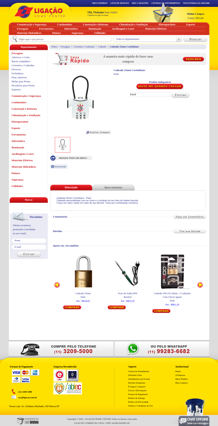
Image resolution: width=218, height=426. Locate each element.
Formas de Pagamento (138, 394)
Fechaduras (18, 73)
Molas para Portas (21, 81)
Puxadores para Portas (23, 85)
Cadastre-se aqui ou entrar (98, 15)
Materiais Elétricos (22, 160)
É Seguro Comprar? (137, 386)
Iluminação (18, 147)
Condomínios (19, 102)
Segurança (18, 179)
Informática (18, 140)
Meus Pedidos (99, 3)
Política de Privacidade (138, 402)
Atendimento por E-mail (139, 379)
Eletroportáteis (20, 121)
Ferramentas (19, 134)
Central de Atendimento (138, 371)
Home (54, 46)
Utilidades (17, 186)
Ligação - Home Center (39, 12)
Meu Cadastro (140, 3)
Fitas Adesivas (19, 77)
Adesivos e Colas (21, 57)
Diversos (16, 69)
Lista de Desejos (120, 3)
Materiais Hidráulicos (24, 166)
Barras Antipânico (21, 61)
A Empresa (180, 375)
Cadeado (102, 46)
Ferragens (65, 46)
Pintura (16, 173)
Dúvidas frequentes (136, 383)
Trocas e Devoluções (137, 390)
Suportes (16, 89)
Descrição (71, 187)
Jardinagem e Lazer (23, 153)
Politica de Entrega (136, 398)
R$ (195, 16)
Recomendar (59, 167)
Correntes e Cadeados (84, 46)
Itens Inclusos (113, 187)
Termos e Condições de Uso (140, 405)
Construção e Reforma (24, 108)
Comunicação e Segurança (26, 95)
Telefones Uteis (135, 375)
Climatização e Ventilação (26, 115)
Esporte (16, 128)
